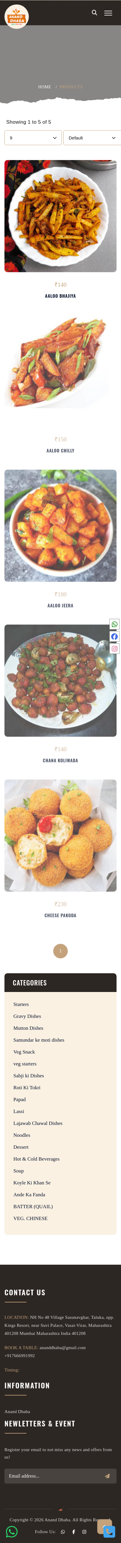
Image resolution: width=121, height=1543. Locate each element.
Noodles (21, 1135)
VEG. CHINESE (30, 1218)
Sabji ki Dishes (28, 1076)
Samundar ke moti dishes (38, 1040)
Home (44, 87)
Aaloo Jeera (60, 606)
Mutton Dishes (28, 1028)
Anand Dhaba (17, 1411)
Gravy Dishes (27, 1016)
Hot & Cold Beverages (36, 1159)
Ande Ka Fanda (29, 1194)
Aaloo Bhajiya (60, 296)
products (71, 87)
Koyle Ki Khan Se (32, 1183)
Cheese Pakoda (60, 916)
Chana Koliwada (60, 761)
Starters (21, 1004)
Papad (19, 1099)
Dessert (21, 1147)
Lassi (18, 1111)
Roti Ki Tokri (26, 1087)
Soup (18, 1171)
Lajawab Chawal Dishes (37, 1123)
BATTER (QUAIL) (33, 1206)
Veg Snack (24, 1052)
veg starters (25, 1064)
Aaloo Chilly (61, 451)
